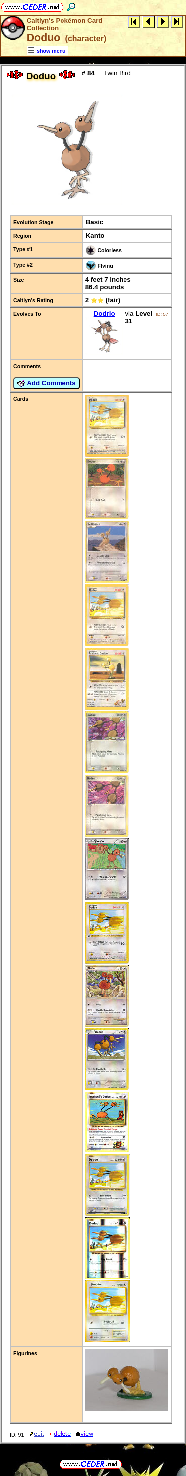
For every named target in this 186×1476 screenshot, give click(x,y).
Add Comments (46, 383)
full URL (93, 1456)
